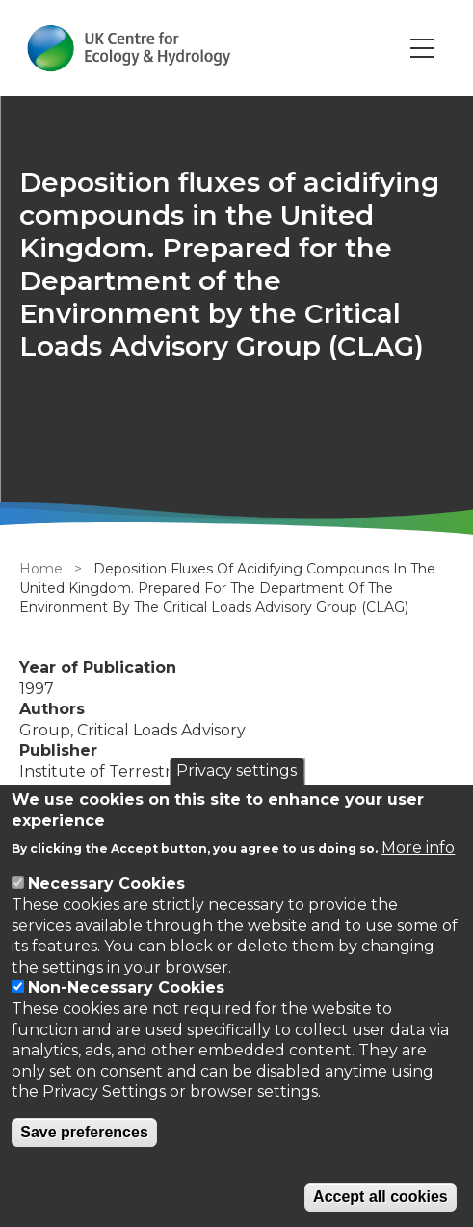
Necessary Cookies (106, 883)
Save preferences (84, 1132)
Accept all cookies (380, 1196)
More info (418, 848)
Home (41, 568)
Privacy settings (236, 770)
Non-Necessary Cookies (126, 987)
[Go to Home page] (128, 48)
